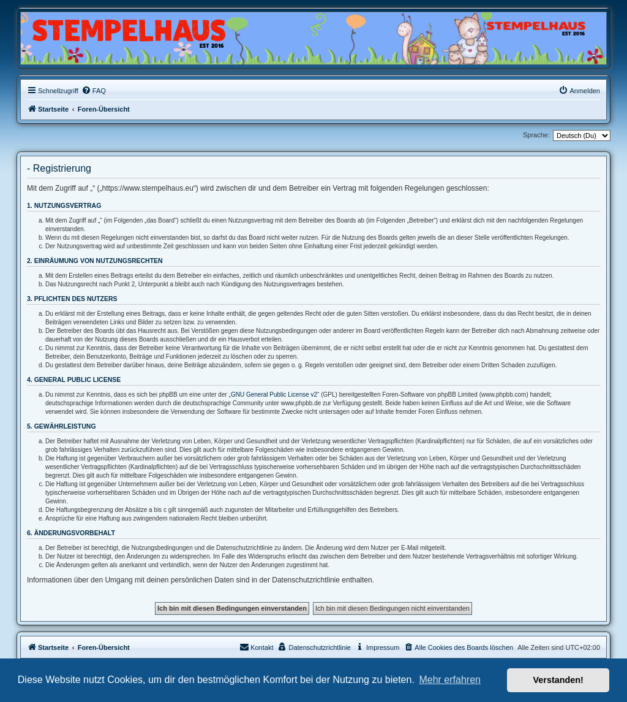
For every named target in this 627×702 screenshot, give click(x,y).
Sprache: (536, 135)
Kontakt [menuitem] (256, 647)
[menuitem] (93, 90)
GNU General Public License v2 (274, 394)
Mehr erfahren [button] (450, 679)
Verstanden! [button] (558, 680)
